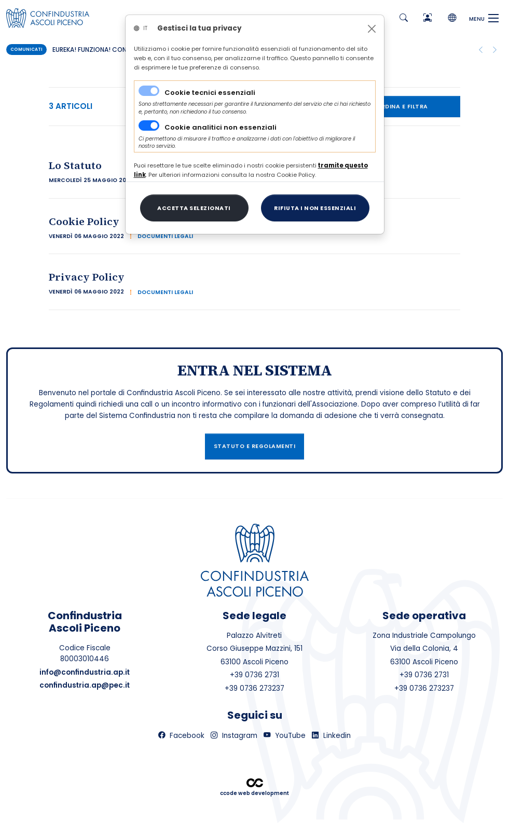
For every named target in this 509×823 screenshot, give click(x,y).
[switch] (149, 125)
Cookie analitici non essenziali (220, 127)
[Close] (372, 29)
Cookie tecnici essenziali (209, 92)
